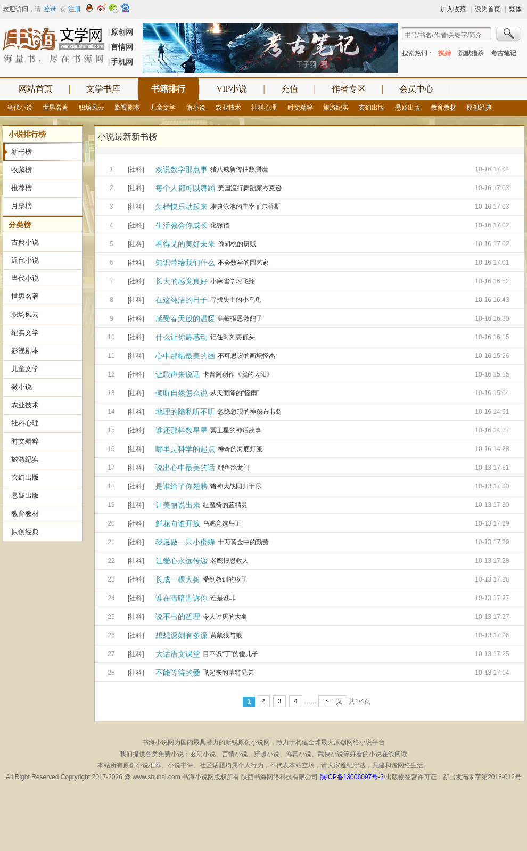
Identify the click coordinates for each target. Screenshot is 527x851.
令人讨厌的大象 (225, 616)
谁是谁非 (223, 598)
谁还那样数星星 (181, 430)
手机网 (122, 62)
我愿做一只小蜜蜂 (185, 542)
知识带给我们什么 (185, 262)
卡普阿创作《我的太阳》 (238, 374)
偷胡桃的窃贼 (237, 244)
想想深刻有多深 (181, 635)
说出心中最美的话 (185, 467)
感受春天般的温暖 (185, 318)
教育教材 (443, 107)
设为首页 (487, 9)
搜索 (509, 35)
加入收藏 (453, 9)
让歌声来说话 (177, 374)
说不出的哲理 (177, 616)
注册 (74, 9)
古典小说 (25, 242)
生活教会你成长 (181, 225)
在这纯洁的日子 (181, 300)
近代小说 (25, 260)
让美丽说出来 (177, 505)
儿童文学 (163, 107)
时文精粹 (300, 107)
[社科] (136, 169)
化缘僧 (219, 225)
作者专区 (349, 88)
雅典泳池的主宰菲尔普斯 (245, 206)
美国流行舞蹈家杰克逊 (250, 188)
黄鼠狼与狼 (226, 635)
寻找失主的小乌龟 (235, 300)
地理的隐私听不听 (185, 411)
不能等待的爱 (177, 672)
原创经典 (479, 107)
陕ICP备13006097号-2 (352, 777)
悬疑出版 (408, 107)
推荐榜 (21, 188)
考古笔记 (503, 53)
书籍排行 (168, 88)
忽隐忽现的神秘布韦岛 (250, 411)
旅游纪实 (336, 107)
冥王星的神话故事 (235, 430)
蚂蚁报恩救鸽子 (240, 318)
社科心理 (264, 107)
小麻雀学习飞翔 (232, 281)
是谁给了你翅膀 (181, 486)
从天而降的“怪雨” (234, 393)
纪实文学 (25, 333)
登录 (50, 9)
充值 (289, 88)
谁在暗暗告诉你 (181, 598)
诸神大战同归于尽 (235, 486)
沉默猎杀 (471, 53)
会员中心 (416, 88)
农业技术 (228, 107)
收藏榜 (21, 170)
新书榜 (21, 152)
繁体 (515, 9)
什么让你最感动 (181, 337)
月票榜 (21, 206)
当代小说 (19, 107)
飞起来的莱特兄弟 (228, 672)
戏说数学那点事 (181, 169)
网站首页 (36, 88)
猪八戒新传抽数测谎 (239, 169)
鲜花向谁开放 (177, 523)
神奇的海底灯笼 (240, 449)
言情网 (122, 47)
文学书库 (103, 88)
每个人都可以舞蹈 (185, 188)
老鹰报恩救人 (229, 560)
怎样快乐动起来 (181, 206)
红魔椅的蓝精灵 (225, 505)
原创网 (122, 32)
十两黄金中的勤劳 (243, 542)
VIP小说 (232, 88)
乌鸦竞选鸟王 (222, 523)
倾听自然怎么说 (181, 393)
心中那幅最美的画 (185, 355)
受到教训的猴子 (225, 579)
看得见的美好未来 (185, 244)
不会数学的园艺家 (243, 262)
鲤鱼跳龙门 (234, 467)
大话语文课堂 (177, 654)
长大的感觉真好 (181, 281)
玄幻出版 (371, 107)
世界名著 (55, 107)
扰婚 (444, 53)
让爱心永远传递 (181, 561)
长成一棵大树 (177, 579)
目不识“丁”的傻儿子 (230, 654)
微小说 (195, 107)
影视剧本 (127, 107)
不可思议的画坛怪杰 (246, 355)
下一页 (332, 701)
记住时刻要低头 (232, 337)
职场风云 (91, 107)
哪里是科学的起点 (185, 449)
